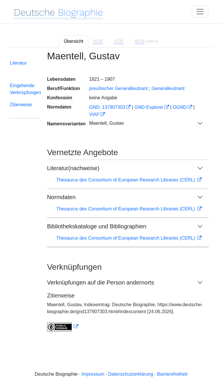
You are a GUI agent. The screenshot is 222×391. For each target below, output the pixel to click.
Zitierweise (21, 104)
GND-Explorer (148, 107)
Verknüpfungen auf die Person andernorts (100, 282)
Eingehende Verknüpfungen (25, 89)
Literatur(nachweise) (73, 168)
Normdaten (61, 197)
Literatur (18, 62)
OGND (180, 107)
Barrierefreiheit (172, 374)
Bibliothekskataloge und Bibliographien (97, 226)
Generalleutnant (168, 88)
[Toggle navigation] (200, 11)
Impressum (93, 374)
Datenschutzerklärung (130, 374)
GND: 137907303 (107, 107)
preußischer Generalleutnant (118, 88)
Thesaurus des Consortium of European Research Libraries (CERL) (126, 179)
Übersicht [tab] (74, 41)
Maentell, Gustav (106, 123)
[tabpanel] (111, 194)
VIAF (94, 114)
